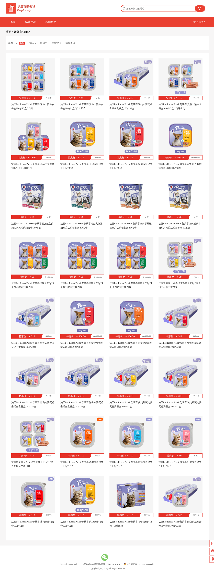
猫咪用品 (30, 21)
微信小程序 (199, 22)
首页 (13, 21)
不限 (21, 43)
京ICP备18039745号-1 (69, 564)
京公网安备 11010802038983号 (139, 564)
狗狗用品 (51, 21)
